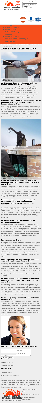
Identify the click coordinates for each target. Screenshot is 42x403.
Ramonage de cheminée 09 (12, 29)
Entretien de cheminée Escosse (14, 388)
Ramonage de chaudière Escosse (14, 384)
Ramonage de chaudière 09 (12, 36)
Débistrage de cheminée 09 (12, 33)
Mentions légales (26, 399)
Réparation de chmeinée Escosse (23, 381)
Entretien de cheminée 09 (11, 41)
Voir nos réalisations (6, 46)
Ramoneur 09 (8, 34)
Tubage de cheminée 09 (11, 31)
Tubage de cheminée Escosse (19, 383)
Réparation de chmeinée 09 (12, 27)
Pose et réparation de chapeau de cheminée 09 (17, 40)
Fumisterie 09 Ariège (10, 25)
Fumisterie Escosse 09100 (8, 381)
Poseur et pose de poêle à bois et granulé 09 (16, 38)
